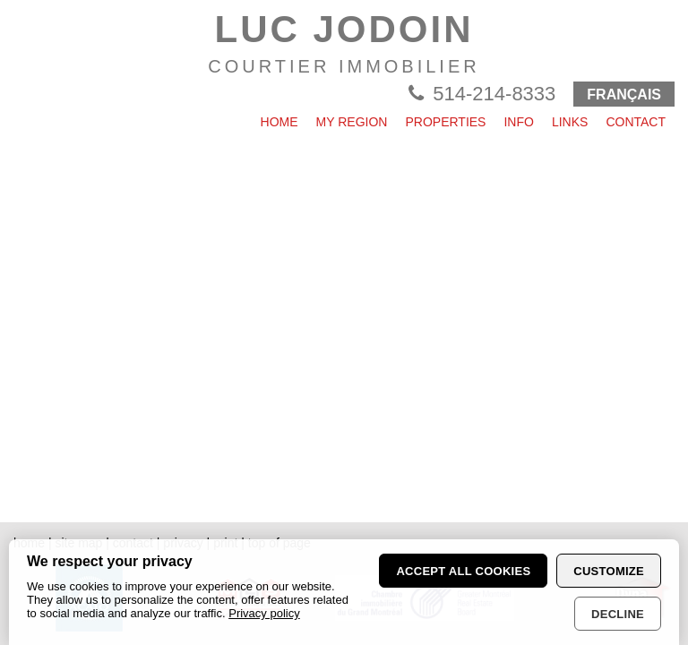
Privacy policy (263, 613)
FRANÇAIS (624, 94)
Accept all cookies (463, 571)
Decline (617, 614)
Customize (608, 571)
